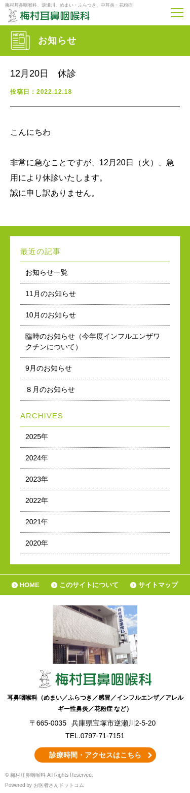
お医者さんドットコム (58, 785)
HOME (30, 585)
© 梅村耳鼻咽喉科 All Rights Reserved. (49, 775)
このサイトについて (89, 585)
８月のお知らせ (50, 389)
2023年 (36, 479)
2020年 (36, 543)
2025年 (36, 436)
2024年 (36, 458)
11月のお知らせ (50, 294)
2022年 (36, 500)
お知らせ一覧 (46, 272)
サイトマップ (158, 585)
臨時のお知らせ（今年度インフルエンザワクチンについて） (92, 341)
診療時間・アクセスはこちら (95, 755)
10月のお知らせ (50, 315)
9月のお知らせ (48, 368)
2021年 (36, 522)
